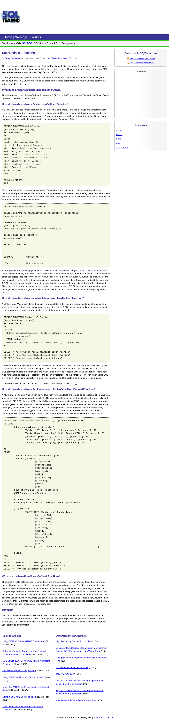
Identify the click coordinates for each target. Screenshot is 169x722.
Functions (73, 58)
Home (8, 37)
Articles (119, 130)
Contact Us (120, 143)
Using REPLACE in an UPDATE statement (23, 641)
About (110, 717)
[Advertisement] (42, 16)
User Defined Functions (56, 58)
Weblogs (21, 37)
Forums (36, 37)
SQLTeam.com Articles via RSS (142, 58)
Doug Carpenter (12, 58)
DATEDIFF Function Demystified (18, 670)
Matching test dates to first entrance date (76, 700)
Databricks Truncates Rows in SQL (73, 667)
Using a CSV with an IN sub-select (19, 696)
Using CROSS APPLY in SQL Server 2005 (23, 677)
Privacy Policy (99, 717)
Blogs (118, 139)
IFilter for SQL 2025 (65, 674)
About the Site (122, 147)
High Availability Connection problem (74, 641)
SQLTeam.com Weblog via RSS (142, 63)
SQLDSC (27, 43)
